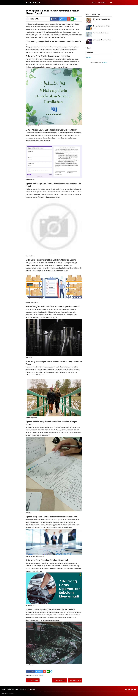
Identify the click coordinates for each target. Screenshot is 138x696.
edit (42, 675)
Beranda (88, 57)
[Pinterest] (68, 19)
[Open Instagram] (132, 690)
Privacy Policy (31, 689)
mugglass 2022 (14, 693)
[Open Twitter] (129, 690)
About (3, 689)
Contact (9, 689)
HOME (94, 2)
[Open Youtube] (135, 690)
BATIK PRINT (102, 2)
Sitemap (15, 689)
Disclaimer (23, 689)
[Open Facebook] (126, 690)
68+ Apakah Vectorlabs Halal (102, 40)
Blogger (104, 62)
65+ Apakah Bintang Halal (101, 33)
